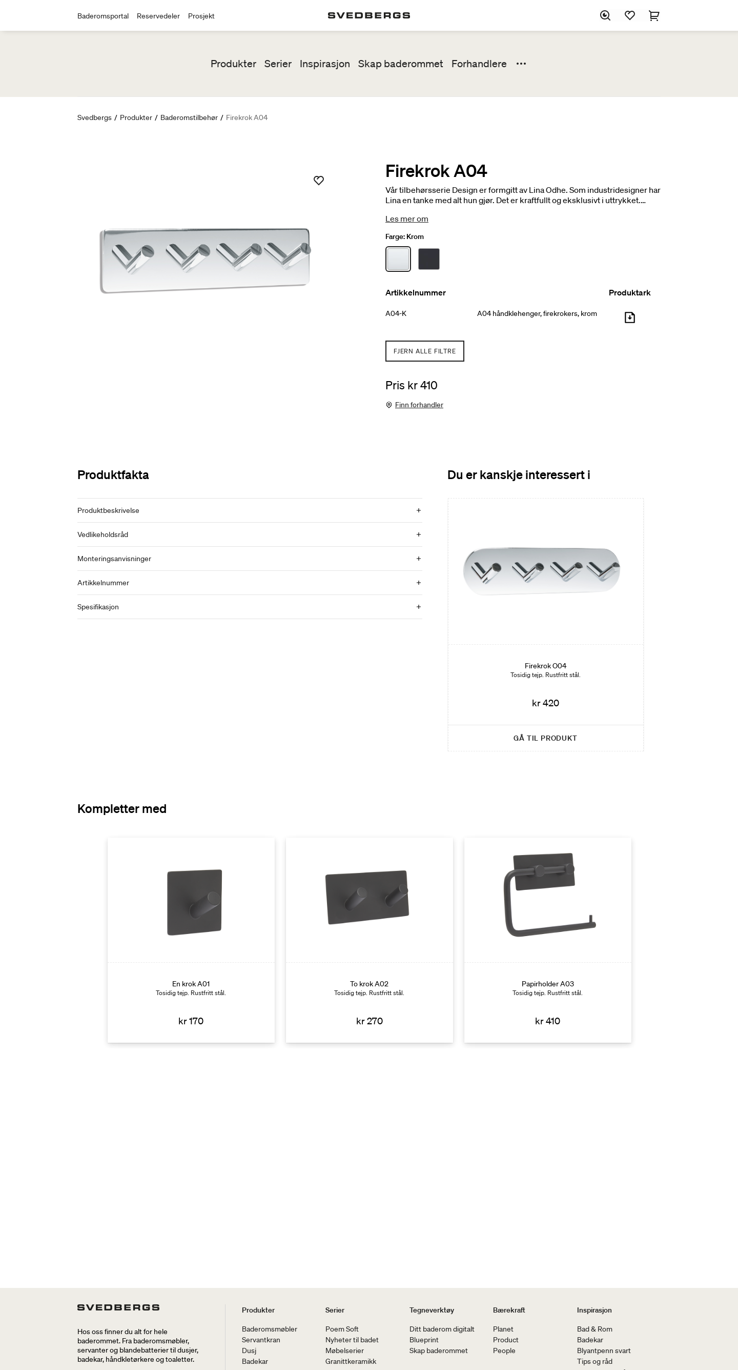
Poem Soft (342, 1329)
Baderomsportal (103, 16)
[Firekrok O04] (545, 625)
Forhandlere (479, 63)
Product (506, 1339)
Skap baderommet (400, 63)
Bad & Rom (594, 1329)
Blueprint (424, 1339)
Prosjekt (201, 16)
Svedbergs (94, 117)
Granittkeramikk (350, 1361)
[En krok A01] (191, 940)
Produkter (233, 63)
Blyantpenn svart (604, 1350)
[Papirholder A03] (547, 940)
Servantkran (261, 1339)
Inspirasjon (325, 63)
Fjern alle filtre (425, 351)
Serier (278, 63)
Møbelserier (344, 1350)
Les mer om (406, 218)
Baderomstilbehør (189, 117)
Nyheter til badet (352, 1339)
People (504, 1350)
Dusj (249, 1350)
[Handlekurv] (654, 15)
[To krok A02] (369, 940)
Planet (503, 1329)
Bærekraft (509, 1310)
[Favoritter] (630, 15)
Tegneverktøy (431, 1310)
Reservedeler (158, 16)
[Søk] (605, 15)
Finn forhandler (419, 404)
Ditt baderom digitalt (442, 1329)
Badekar (255, 1361)
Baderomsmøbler (269, 1329)
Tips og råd (594, 1361)
